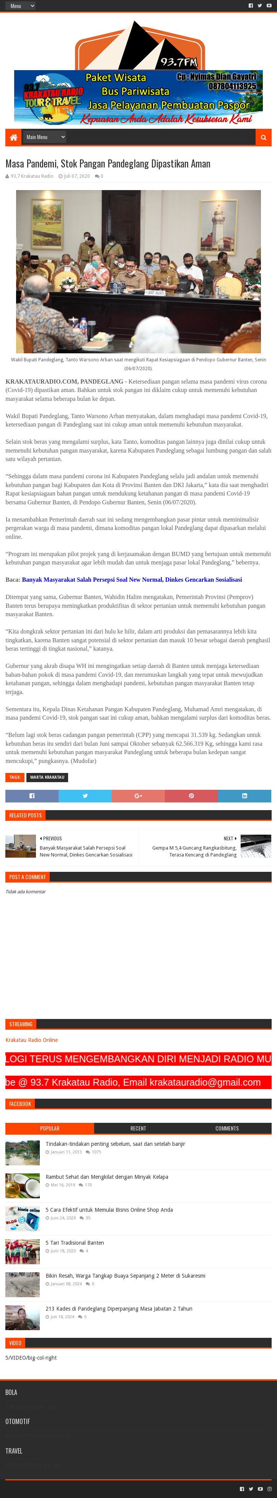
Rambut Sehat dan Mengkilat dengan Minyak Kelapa (107, 1177)
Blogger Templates (92, 1489)
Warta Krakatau (47, 777)
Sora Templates (48, 1489)
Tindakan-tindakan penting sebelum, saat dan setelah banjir (115, 1144)
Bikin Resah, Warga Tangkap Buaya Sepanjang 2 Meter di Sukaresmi (125, 1276)
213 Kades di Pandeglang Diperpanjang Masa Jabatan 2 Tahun (119, 1309)
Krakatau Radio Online (31, 1040)
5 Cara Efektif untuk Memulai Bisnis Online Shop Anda (109, 1210)
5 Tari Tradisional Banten (75, 1243)
